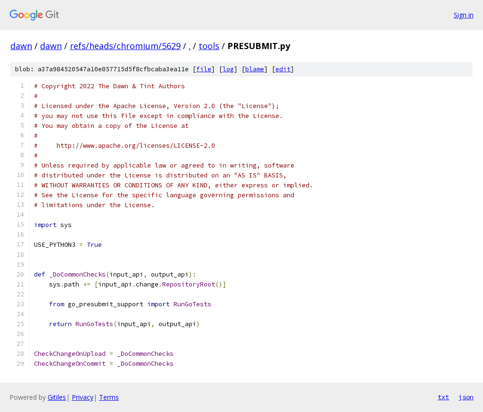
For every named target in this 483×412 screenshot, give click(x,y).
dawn (21, 45)
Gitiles (57, 397)
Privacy (82, 397)
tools (209, 45)
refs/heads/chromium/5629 (125, 45)
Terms (109, 397)
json (466, 397)
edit (283, 69)
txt (443, 397)
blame (254, 69)
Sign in (464, 14)
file (203, 69)
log (228, 69)
